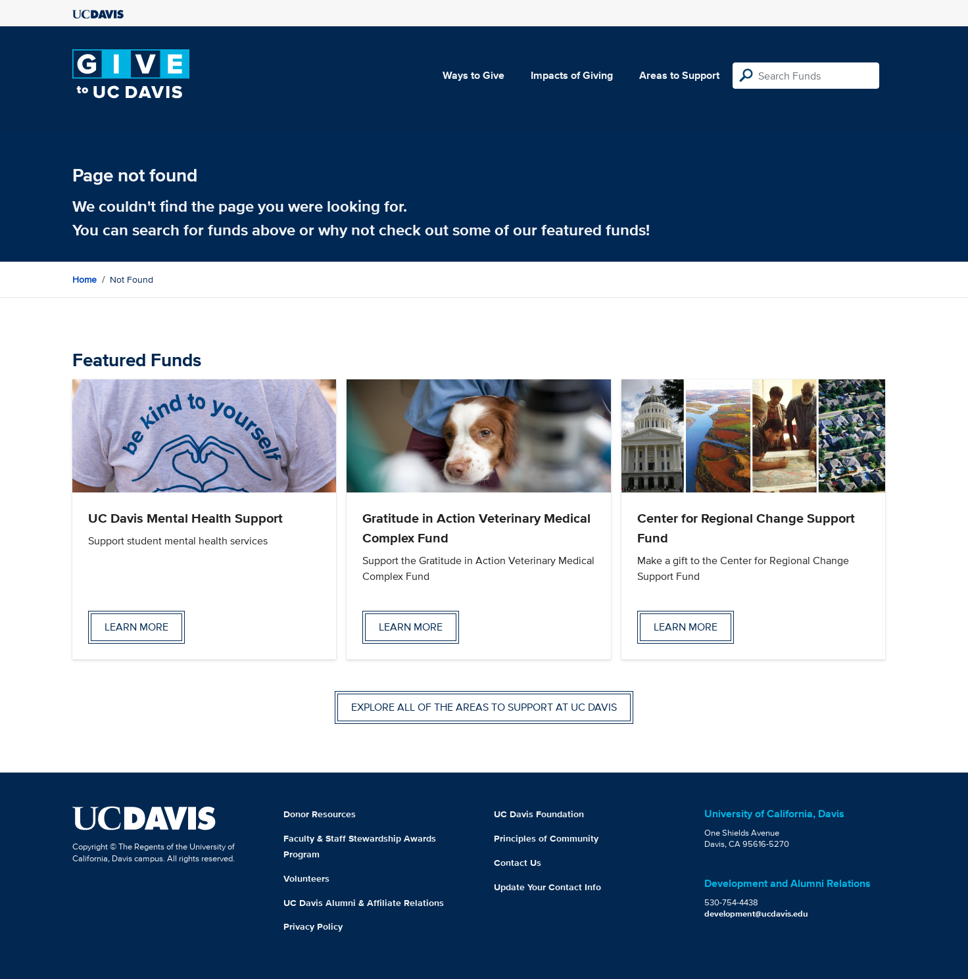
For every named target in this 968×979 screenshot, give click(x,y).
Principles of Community (546, 838)
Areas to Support (679, 75)
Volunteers (306, 878)
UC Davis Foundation (539, 814)
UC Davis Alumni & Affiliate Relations (363, 902)
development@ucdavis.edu (756, 913)
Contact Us (517, 862)
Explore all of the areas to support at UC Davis (484, 707)
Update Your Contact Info (547, 887)
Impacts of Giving (572, 75)
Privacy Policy (313, 926)
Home (84, 279)
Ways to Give (473, 75)
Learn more (136, 626)
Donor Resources (319, 814)
